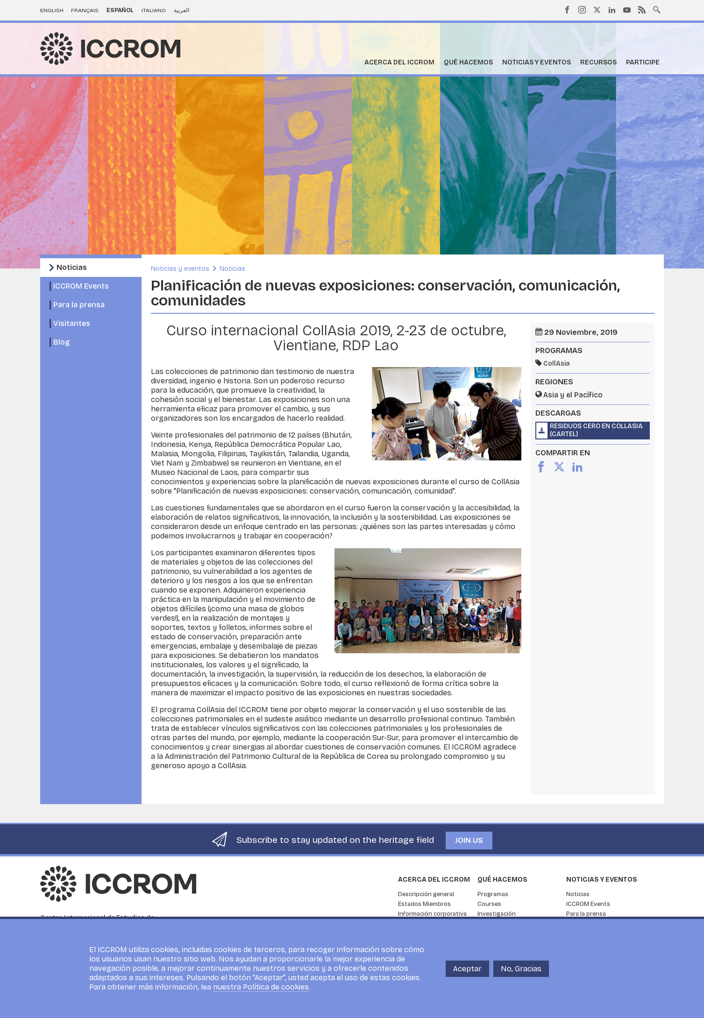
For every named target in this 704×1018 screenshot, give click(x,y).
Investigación (496, 914)
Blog (61, 342)
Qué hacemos (468, 62)
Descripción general (426, 894)
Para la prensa (79, 304)
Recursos (598, 62)
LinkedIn (612, 10)
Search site (657, 9)
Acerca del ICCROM (399, 62)
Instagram (582, 10)
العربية (181, 10)
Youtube (627, 10)
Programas (492, 894)
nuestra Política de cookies (261, 987)
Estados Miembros (424, 904)
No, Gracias (521, 968)
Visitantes (71, 323)
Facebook (567, 10)
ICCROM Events (81, 286)
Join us (469, 840)
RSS (642, 10)
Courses (489, 904)
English (52, 10)
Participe (643, 62)
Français (85, 10)
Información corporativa (432, 914)
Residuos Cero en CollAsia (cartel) (596, 430)
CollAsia (556, 364)
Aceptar (467, 968)
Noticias (72, 267)
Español (120, 10)
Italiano (154, 10)
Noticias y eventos (536, 62)
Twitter (597, 10)
